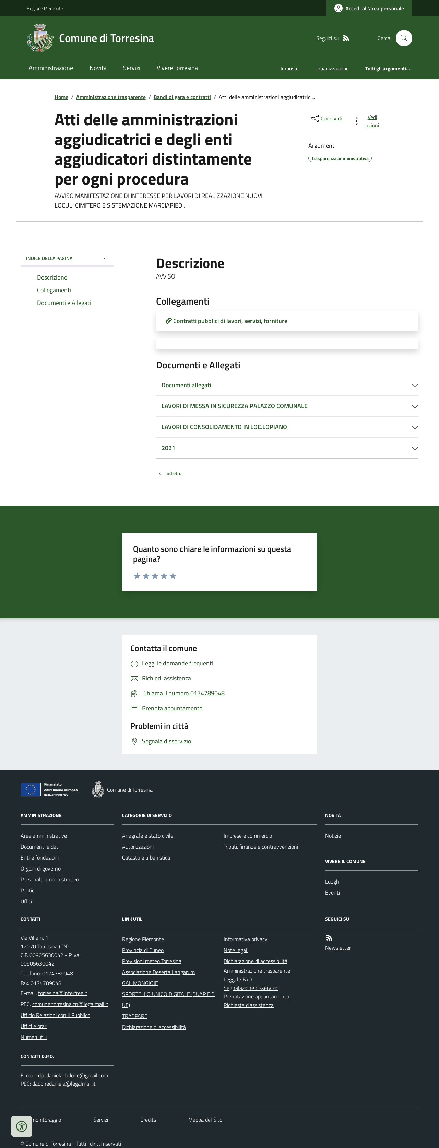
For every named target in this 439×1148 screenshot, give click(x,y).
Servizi (131, 67)
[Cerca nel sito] (401, 38)
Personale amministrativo (50, 879)
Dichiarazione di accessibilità (154, 1027)
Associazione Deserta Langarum (158, 972)
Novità (98, 67)
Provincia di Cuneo (143, 950)
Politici (28, 890)
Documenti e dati (40, 846)
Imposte (290, 68)
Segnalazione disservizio (251, 988)
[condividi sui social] (325, 118)
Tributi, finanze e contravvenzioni (261, 846)
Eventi (332, 892)
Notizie (333, 835)
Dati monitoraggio (41, 1119)
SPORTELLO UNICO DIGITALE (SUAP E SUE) (168, 999)
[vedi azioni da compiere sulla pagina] (367, 121)
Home (61, 97)
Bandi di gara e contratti (182, 97)
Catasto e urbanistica (146, 857)
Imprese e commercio (248, 835)
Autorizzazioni (138, 846)
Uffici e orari (34, 1026)
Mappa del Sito (205, 1119)
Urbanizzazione (332, 68)
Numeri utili (34, 1037)
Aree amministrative (44, 835)
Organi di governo (41, 868)
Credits (148, 1119)
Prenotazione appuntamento (256, 996)
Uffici (26, 901)
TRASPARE (134, 1016)
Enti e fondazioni (40, 857)
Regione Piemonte (45, 8)
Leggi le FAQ (238, 979)
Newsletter (338, 948)
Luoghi (332, 881)
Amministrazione (51, 67)
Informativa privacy (246, 939)
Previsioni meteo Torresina (151, 961)
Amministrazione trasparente (111, 97)
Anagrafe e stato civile (147, 835)
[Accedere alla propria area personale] (369, 8)
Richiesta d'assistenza (249, 1005)
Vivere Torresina (177, 67)
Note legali (236, 950)
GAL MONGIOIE (140, 983)
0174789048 (57, 973)
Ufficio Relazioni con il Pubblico (55, 1015)
